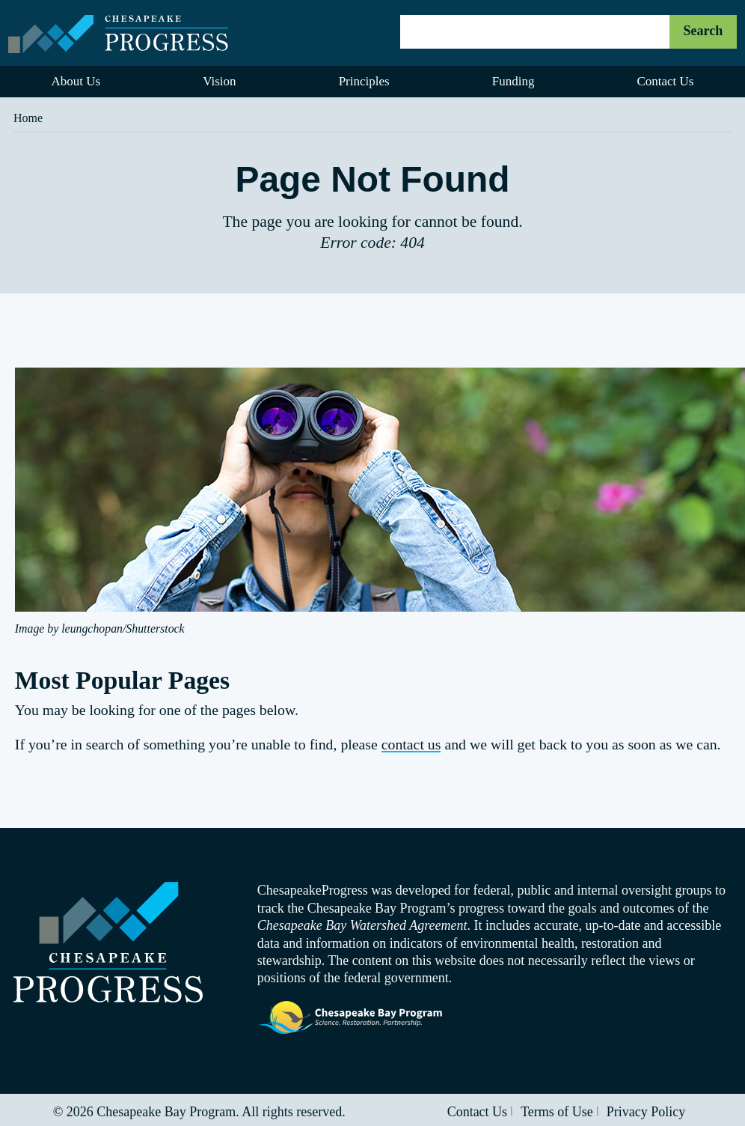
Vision (219, 81)
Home (28, 118)
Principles (364, 81)
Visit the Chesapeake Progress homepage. (108, 942)
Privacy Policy (646, 1111)
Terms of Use (557, 1111)
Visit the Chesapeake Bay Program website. (350, 1018)
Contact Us (477, 1111)
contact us (411, 744)
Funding (513, 81)
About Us (76, 81)
